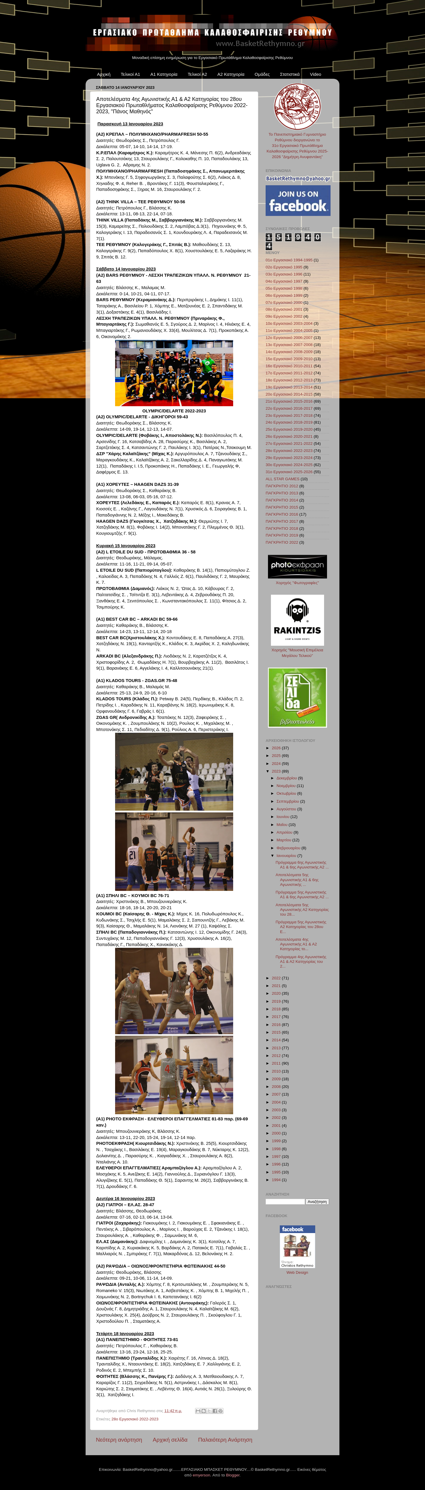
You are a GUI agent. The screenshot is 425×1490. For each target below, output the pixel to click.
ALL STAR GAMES (283, 479)
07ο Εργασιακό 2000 (284, 302)
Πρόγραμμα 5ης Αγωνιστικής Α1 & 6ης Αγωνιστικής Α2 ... (302, 894)
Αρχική (104, 74)
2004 (277, 1102)
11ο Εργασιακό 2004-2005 (289, 330)
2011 (277, 1063)
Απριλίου (285, 832)
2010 (277, 1071)
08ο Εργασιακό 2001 (284, 309)
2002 (277, 1117)
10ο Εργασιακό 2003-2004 (289, 323)
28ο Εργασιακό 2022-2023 (135, 1419)
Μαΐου (283, 824)
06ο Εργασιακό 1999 (284, 295)
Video (315, 74)
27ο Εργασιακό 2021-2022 (289, 443)
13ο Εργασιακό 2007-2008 (289, 344)
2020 (277, 993)
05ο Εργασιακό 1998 (284, 288)
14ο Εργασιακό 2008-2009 (289, 352)
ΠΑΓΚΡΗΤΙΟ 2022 (282, 542)
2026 (277, 748)
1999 (277, 1141)
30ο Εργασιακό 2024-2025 (289, 465)
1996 (277, 1164)
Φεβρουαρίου (289, 848)
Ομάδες (262, 74)
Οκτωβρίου (287, 793)
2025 (277, 755)
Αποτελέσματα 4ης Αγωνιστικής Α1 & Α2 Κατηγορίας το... (296, 944)
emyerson (201, 1475)
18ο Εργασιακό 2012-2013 (289, 380)
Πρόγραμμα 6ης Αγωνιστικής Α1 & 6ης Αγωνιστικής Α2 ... (302, 864)
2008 (277, 1086)
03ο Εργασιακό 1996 (284, 274)
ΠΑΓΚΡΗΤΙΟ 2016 (282, 514)
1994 (277, 1180)
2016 (277, 1024)
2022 (277, 978)
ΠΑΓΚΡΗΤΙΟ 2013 (282, 493)
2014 (277, 1040)
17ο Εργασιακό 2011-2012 (289, 373)
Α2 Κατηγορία (230, 74)
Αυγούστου (287, 809)
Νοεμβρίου (287, 785)
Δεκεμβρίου (287, 778)
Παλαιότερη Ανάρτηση (225, 1440)
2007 (277, 1094)
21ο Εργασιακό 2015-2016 (289, 401)
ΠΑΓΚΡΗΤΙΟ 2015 (282, 507)
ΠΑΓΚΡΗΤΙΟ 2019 (282, 535)
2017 (277, 1016)
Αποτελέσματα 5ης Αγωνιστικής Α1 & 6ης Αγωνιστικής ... (297, 879)
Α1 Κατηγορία (164, 74)
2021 (277, 986)
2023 (277, 771)
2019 (277, 1001)
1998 (277, 1149)
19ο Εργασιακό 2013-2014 (289, 387)
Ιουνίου (283, 816)
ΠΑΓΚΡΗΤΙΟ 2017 (282, 521)
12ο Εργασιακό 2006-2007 (289, 337)
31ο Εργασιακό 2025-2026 (289, 472)
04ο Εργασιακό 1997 (284, 281)
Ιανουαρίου (287, 855)
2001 (277, 1125)
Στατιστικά (290, 74)
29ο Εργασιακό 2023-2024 (289, 457)
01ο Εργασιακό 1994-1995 (289, 260)
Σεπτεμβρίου (288, 801)
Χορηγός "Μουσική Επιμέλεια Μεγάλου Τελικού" (297, 650)
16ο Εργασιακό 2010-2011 (289, 366)
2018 (277, 1009)
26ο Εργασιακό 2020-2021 (289, 436)
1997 (277, 1156)
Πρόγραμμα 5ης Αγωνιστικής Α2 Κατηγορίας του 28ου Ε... (301, 927)
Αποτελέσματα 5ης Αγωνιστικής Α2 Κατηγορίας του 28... (302, 910)
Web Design (297, 1272)
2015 (277, 1032)
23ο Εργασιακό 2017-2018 (289, 415)
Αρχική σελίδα (170, 1440)
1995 (277, 1172)
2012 (277, 1055)
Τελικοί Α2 (197, 74)
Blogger (233, 1475)
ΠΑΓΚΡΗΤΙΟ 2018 (282, 528)
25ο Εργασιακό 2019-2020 (289, 429)
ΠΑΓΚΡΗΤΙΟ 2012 (282, 486)
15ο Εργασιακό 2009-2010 (289, 359)
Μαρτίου (284, 840)
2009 (277, 1079)
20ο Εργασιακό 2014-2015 (289, 394)
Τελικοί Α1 (130, 74)
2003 (277, 1110)
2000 (277, 1133)
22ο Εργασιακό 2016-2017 (289, 408)
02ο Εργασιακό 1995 (284, 267)
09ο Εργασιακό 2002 (284, 316)
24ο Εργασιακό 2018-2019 (289, 422)
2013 (277, 1048)
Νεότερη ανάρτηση (119, 1440)
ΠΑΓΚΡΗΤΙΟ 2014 (282, 500)
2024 (277, 763)
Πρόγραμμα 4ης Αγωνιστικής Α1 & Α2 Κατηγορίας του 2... (301, 961)
